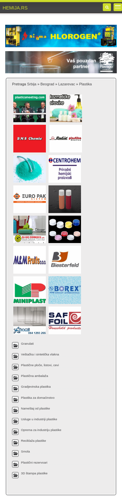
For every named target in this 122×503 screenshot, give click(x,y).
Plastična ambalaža (34, 376)
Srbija (31, 84)
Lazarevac (66, 84)
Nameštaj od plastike (35, 408)
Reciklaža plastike (33, 440)
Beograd (47, 84)
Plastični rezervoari (34, 462)
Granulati (27, 343)
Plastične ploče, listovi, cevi (40, 365)
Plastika (85, 84)
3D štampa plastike (34, 473)
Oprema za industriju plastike (41, 430)
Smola (25, 451)
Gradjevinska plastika (36, 386)
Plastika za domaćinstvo (38, 397)
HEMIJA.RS (15, 7)
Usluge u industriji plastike (39, 419)
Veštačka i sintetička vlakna (40, 354)
